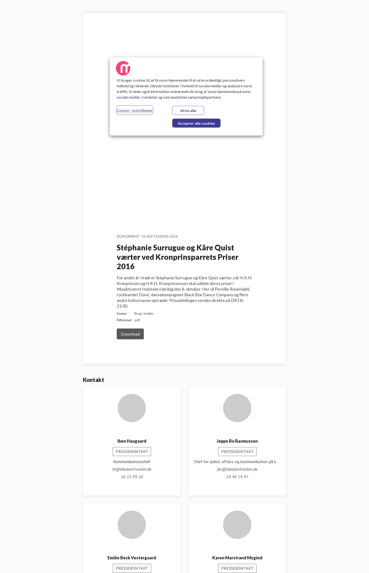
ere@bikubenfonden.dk (131, 512)
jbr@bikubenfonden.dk (237, 271)
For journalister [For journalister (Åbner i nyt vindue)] (319, 563)
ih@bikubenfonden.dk (131, 271)
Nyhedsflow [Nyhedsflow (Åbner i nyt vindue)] (352, 563)
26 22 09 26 (132, 279)
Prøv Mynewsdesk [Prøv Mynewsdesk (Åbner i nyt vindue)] (280, 563)
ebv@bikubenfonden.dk (132, 395)
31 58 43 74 (237, 395)
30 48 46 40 (132, 520)
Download (130, 136)
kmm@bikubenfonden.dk (237, 388)
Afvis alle (188, 110)
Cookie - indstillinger (135, 110)
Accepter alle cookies (196, 123)
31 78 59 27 (237, 520)
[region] (186, 96)
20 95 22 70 (132, 403)
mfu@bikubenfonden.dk (237, 512)
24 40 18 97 (237, 279)
